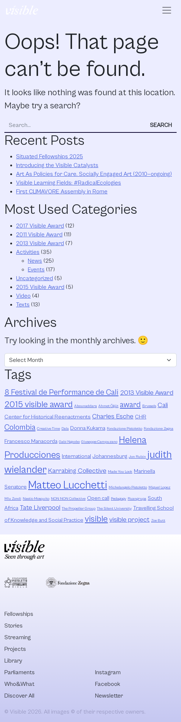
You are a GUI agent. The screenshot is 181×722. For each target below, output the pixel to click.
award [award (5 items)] (130, 404)
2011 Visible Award (39, 234)
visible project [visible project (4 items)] (129, 520)
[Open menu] (167, 10)
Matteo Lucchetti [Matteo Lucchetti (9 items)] (67, 485)
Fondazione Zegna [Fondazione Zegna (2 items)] (158, 428)
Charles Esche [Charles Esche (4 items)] (112, 416)
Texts (23, 304)
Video (23, 296)
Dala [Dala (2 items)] (65, 428)
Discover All (19, 695)
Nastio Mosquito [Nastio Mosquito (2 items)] (36, 499)
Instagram (108, 672)
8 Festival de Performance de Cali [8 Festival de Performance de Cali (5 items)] (61, 392)
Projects (15, 649)
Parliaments (19, 672)
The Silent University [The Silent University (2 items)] (114, 508)
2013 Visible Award (40, 243)
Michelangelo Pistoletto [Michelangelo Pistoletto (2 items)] (128, 487)
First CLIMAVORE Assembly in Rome (62, 191)
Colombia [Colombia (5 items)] (19, 427)
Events (36, 269)
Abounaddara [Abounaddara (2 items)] (85, 406)
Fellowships (18, 614)
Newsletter (109, 695)
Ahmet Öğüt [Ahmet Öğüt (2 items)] (108, 406)
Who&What (19, 684)
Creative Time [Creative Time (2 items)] (48, 428)
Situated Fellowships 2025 (49, 156)
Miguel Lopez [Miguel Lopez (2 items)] (159, 487)
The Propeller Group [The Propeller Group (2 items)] (78, 508)
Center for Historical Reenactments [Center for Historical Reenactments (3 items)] (47, 417)
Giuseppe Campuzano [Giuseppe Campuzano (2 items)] (99, 442)
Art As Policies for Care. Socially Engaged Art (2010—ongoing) (94, 174)
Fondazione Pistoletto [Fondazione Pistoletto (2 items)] (124, 428)
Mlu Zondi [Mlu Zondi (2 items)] (12, 499)
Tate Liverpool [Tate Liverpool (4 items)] (40, 507)
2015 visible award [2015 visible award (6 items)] (38, 404)
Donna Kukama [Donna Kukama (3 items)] (87, 428)
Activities (27, 252)
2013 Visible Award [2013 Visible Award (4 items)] (146, 393)
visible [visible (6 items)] (96, 519)
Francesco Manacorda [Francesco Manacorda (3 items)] (30, 441)
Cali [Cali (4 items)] (163, 405)
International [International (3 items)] (76, 456)
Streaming (17, 637)
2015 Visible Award (40, 287)
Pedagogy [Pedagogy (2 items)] (118, 499)
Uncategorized (34, 278)
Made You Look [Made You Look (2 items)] (120, 472)
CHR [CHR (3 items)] (140, 417)
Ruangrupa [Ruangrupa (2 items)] (137, 499)
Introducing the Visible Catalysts (57, 165)
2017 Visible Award (40, 226)
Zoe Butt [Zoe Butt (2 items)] (158, 520)
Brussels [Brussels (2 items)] (149, 406)
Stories (13, 625)
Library (13, 660)
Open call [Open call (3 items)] (98, 498)
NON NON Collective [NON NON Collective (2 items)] (68, 499)
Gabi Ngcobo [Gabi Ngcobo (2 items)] (69, 442)
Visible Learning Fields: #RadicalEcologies (68, 182)
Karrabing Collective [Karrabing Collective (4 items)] (77, 471)
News (35, 261)
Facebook (107, 684)
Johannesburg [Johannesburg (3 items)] (110, 456)
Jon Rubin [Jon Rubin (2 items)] (137, 457)
